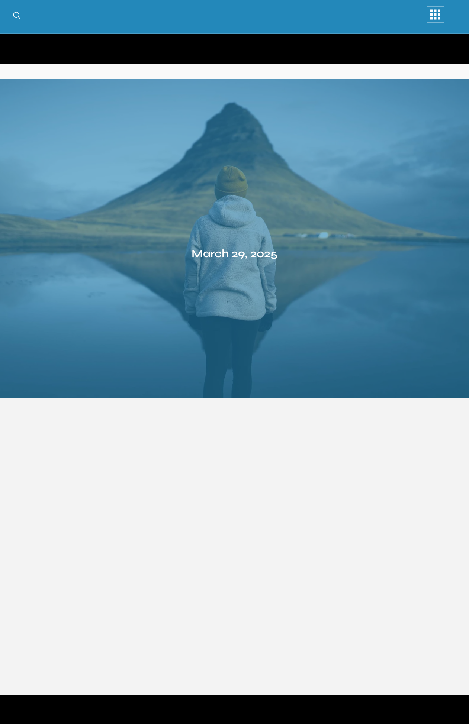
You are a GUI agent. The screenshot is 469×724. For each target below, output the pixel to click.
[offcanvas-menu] (435, 14)
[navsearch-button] (16, 16)
